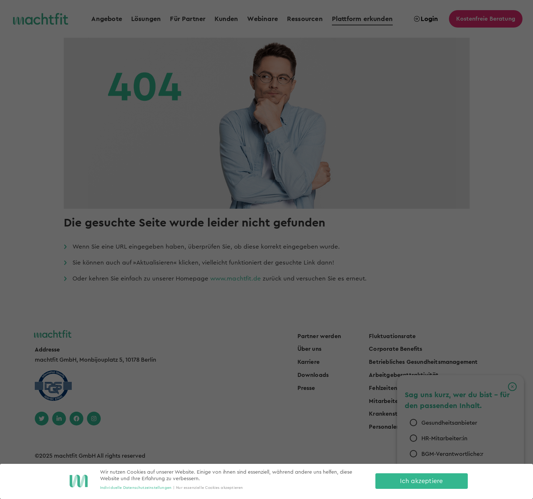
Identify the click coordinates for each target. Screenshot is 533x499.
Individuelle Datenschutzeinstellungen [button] (136, 488)
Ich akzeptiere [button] (421, 481)
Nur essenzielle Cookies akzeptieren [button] (209, 488)
